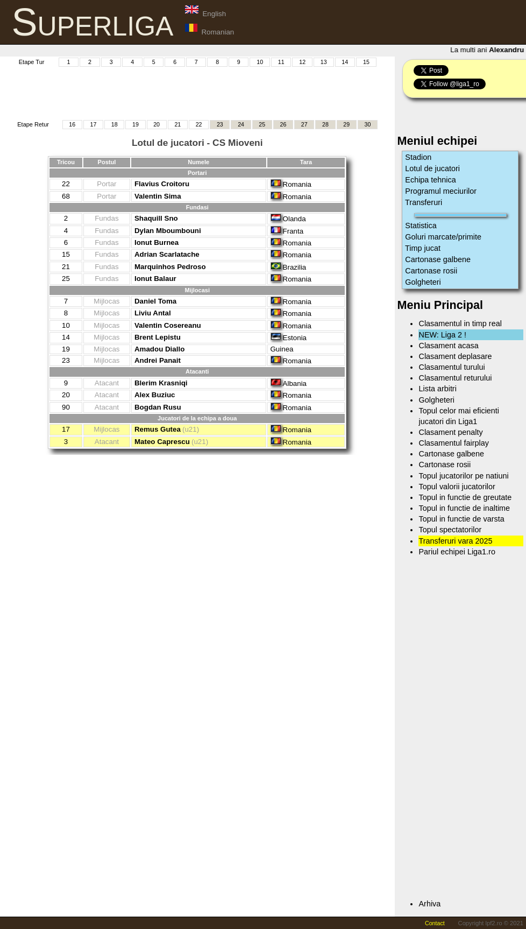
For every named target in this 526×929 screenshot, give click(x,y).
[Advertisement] (206, 92)
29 (346, 124)
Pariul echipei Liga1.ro (456, 551)
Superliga (93, 22)
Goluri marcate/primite (443, 237)
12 (302, 62)
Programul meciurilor (441, 191)
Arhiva (429, 903)
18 (114, 124)
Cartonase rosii (431, 270)
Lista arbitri (437, 388)
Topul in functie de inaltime (464, 508)
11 (281, 62)
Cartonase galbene (438, 259)
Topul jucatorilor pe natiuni (463, 475)
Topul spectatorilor (449, 529)
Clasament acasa (448, 345)
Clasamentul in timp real (459, 323)
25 (262, 124)
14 (345, 62)
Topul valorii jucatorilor (456, 486)
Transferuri (423, 202)
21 (177, 124)
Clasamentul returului (455, 378)
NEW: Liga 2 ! (442, 334)
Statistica (420, 225)
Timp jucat (423, 248)
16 (72, 124)
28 (325, 124)
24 (241, 124)
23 (220, 124)
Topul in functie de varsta (461, 519)
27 (304, 124)
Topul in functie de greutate (464, 497)
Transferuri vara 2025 (455, 541)
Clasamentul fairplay (453, 443)
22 (199, 124)
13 (324, 62)
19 (135, 124)
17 (93, 124)
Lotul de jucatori (432, 168)
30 (368, 124)
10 (260, 62)
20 (156, 124)
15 (366, 62)
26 (283, 124)
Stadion (418, 157)
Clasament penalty (450, 432)
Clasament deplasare (455, 356)
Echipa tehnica (430, 179)
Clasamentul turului (451, 367)
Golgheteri (423, 282)
